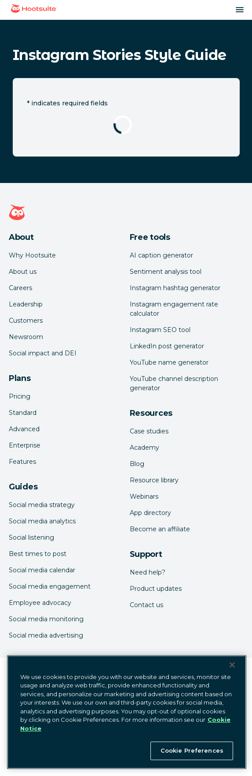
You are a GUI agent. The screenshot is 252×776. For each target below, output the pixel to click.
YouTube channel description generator (174, 383)
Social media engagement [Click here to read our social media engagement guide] (50, 586)
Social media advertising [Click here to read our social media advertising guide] (46, 635)
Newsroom (26, 337)
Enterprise (24, 445)
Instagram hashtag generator (175, 288)
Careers (20, 288)
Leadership (26, 304)
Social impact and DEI (43, 353)
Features (22, 462)
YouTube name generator (169, 362)
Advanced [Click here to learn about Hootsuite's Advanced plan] (24, 429)
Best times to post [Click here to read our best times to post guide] (37, 554)
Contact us (146, 605)
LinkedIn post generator (167, 346)
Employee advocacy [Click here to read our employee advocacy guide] (40, 603)
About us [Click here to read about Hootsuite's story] (23, 272)
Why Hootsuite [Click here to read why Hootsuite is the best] (32, 255)
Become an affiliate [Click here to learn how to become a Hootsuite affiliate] (160, 529)
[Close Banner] (232, 665)
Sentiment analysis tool (165, 272)
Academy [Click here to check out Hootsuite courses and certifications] (144, 447)
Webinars (144, 496)
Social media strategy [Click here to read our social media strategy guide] (42, 505)
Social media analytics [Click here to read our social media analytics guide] (42, 521)
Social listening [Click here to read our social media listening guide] (31, 537)
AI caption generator (161, 255)
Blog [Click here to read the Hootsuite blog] (137, 464)
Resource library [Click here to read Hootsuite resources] (154, 480)
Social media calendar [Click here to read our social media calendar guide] (42, 570)
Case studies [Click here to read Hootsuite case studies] (149, 431)
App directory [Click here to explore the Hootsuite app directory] (150, 513)
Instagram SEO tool (160, 330)
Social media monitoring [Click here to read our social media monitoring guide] (46, 619)
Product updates (156, 589)
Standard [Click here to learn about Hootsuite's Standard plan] (23, 413)
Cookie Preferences (192, 750)
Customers (26, 321)
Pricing (19, 396)
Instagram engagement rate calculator (174, 308)
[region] (126, 712)
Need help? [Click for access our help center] (147, 572)
